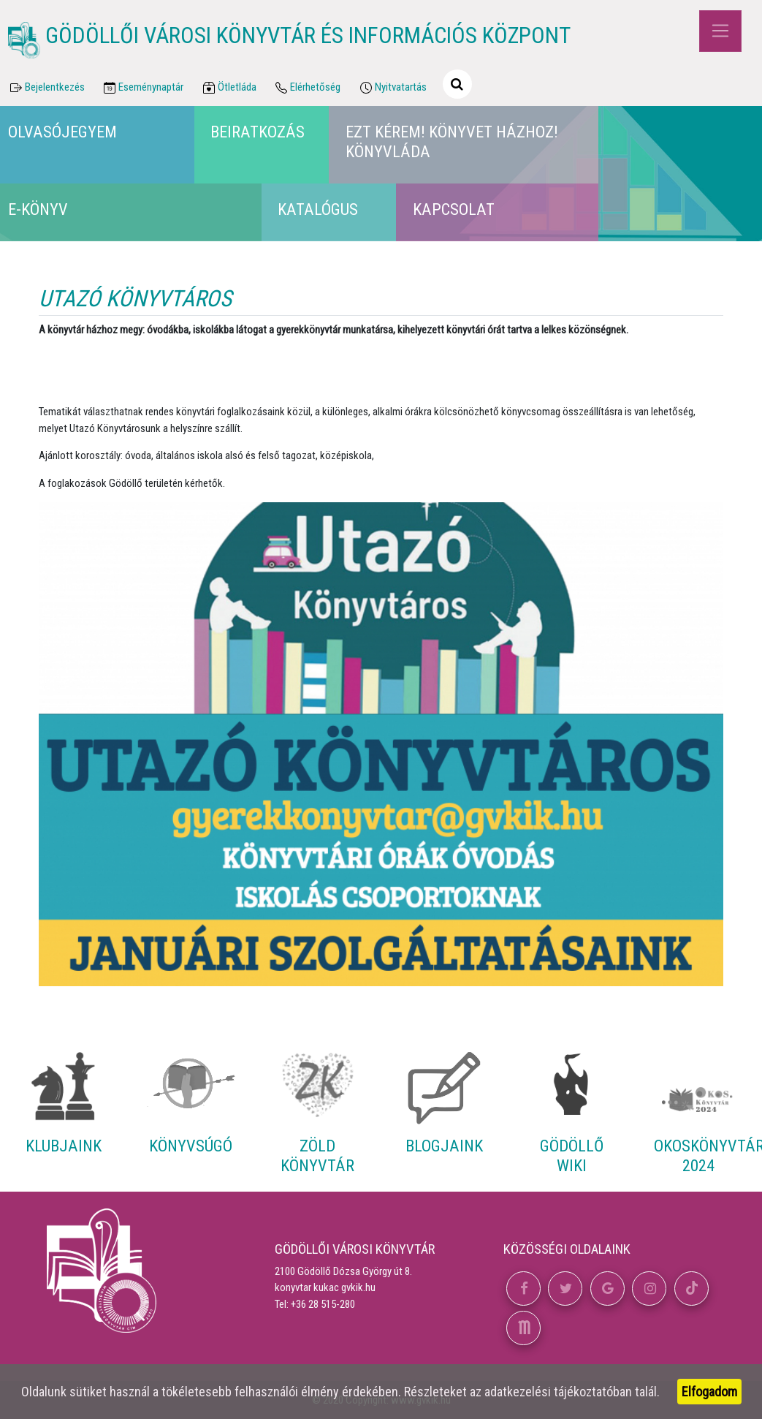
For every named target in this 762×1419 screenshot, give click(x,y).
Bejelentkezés (46, 88)
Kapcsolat (454, 209)
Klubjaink (64, 1145)
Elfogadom (709, 1391)
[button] (523, 1288)
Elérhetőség (307, 88)
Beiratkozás (257, 131)
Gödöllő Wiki (571, 1155)
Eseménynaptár (143, 88)
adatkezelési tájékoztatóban (558, 1391)
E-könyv (38, 209)
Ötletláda (228, 88)
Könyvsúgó (190, 1145)
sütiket (88, 1391)
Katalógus (318, 209)
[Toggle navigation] (720, 31)
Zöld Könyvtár (317, 1155)
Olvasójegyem (62, 131)
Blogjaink (444, 1145)
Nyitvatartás (392, 88)
